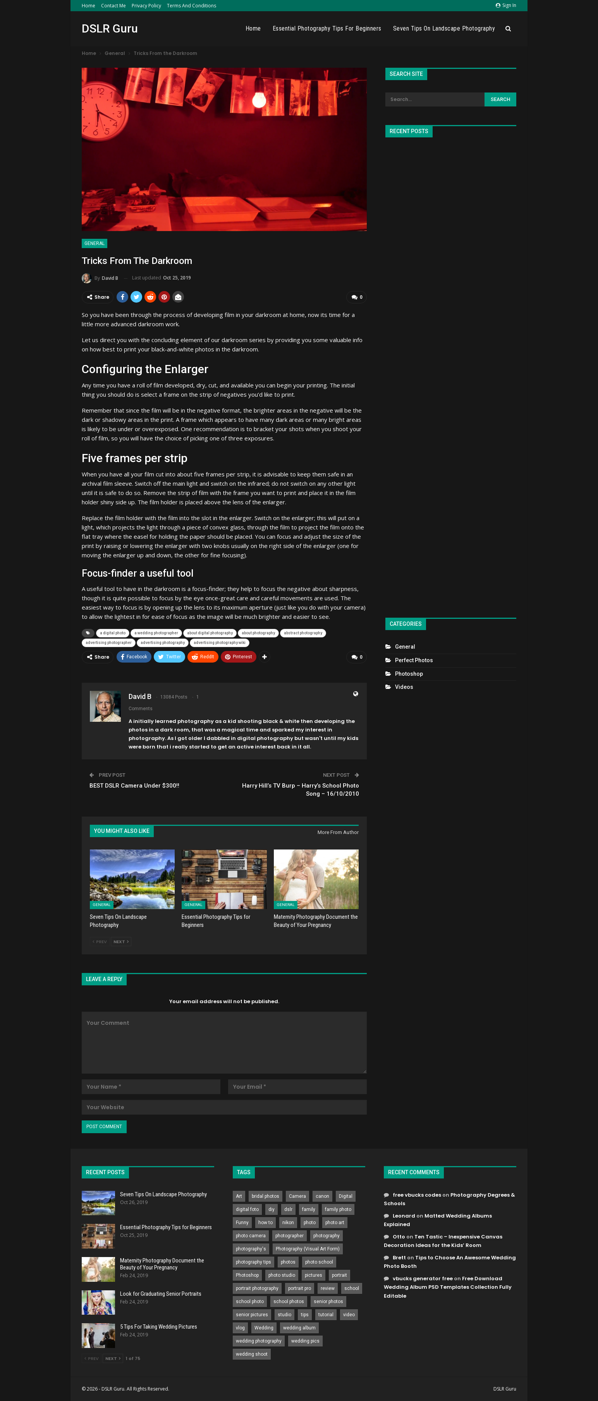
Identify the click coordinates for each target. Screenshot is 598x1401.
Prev (100, 942)
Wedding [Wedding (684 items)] (263, 1328)
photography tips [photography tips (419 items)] (253, 1262)
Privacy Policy (146, 5)
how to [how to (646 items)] (265, 1222)
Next (121, 942)
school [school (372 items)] (351, 1288)
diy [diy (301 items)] (271, 1209)
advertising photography (163, 643)
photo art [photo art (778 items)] (334, 1222)
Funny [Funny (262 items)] (242, 1222)
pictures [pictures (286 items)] (313, 1275)
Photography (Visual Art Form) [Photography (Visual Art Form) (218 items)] (308, 1249)
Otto (399, 1236)
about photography (258, 633)
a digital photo (112, 633)
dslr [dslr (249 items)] (288, 1209)
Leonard (404, 1215)
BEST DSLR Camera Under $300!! (134, 785)
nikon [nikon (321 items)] (288, 1222)
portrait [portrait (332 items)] (339, 1275)
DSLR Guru (110, 28)
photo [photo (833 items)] (310, 1222)
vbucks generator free (423, 1278)
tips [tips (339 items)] (305, 1314)
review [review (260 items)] (328, 1288)
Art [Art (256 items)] (239, 1196)
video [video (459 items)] (349, 1314)
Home (88, 5)
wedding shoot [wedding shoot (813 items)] (252, 1354)
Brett (399, 1257)
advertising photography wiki (220, 643)
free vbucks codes (417, 1195)
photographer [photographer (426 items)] (289, 1235)
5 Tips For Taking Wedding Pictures (158, 1326)
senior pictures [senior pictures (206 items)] (252, 1314)
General (94, 243)
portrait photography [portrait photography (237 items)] (257, 1288)
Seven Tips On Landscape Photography (444, 28)
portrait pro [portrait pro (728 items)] (299, 1288)
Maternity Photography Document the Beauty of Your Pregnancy (162, 1264)
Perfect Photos (414, 660)
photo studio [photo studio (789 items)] (281, 1275)
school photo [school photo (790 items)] (250, 1301)
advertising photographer (109, 643)
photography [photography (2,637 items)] (326, 1235)
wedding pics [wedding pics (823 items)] (305, 1341)
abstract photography (303, 633)
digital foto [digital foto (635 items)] (247, 1209)
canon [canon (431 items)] (322, 1196)
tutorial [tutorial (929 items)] (325, 1314)
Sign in (506, 5)
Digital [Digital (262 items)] (345, 1196)
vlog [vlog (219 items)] (240, 1328)
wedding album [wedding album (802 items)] (299, 1328)
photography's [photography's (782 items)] (251, 1249)
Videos (404, 687)
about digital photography (210, 633)
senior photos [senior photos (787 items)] (328, 1301)
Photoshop (409, 674)
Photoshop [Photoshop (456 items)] (247, 1275)
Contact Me (113, 5)
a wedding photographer (156, 633)
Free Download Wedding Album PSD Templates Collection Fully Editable (448, 1287)
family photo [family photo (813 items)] (338, 1209)
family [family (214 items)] (308, 1209)
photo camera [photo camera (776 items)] (251, 1235)
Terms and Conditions (191, 5)
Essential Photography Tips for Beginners (327, 28)
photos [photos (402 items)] (288, 1262)
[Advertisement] (450, 374)
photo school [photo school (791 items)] (319, 1262)
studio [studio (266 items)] (284, 1314)
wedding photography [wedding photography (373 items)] (259, 1341)
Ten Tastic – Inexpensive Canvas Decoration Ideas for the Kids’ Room (443, 1241)
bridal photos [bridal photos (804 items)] (265, 1196)
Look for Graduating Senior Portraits (160, 1293)
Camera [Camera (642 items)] (297, 1196)
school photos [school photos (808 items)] (288, 1301)
